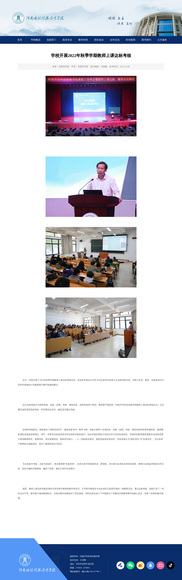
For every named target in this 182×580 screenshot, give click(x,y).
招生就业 (99, 39)
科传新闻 (130, 39)
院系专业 (67, 39)
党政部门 (51, 39)
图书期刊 (146, 39)
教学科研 (83, 39)
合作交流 (114, 39)
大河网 (83, 560)
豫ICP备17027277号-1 (91, 572)
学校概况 (35, 39)
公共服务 (162, 39)
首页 (19, 39)
